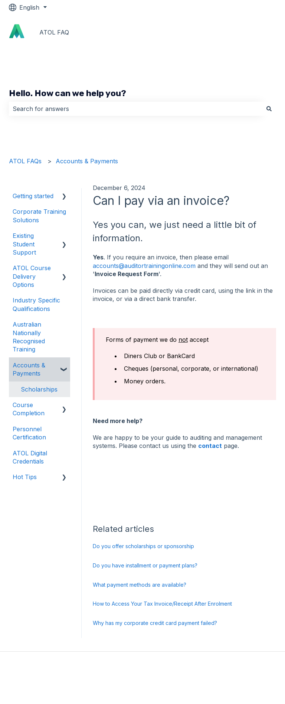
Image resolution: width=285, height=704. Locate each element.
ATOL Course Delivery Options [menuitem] (32, 276)
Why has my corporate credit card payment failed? (155, 623)
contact (210, 445)
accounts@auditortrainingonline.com (144, 265)
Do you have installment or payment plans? (145, 565)
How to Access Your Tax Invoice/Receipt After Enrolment (162, 603)
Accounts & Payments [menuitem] (29, 369)
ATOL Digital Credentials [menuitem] (30, 457)
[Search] (269, 109)
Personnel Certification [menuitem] (29, 433)
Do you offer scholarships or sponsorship (143, 546)
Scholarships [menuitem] (39, 389)
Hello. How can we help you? (67, 93)
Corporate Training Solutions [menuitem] (39, 215)
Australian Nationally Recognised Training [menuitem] (29, 337)
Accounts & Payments (87, 161)
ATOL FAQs (25, 161)
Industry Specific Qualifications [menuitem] (36, 304)
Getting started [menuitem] (33, 196)
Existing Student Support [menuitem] (24, 244)
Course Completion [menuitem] (29, 409)
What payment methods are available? (139, 585)
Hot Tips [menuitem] (25, 477)
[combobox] (135, 109)
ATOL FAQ (54, 32)
